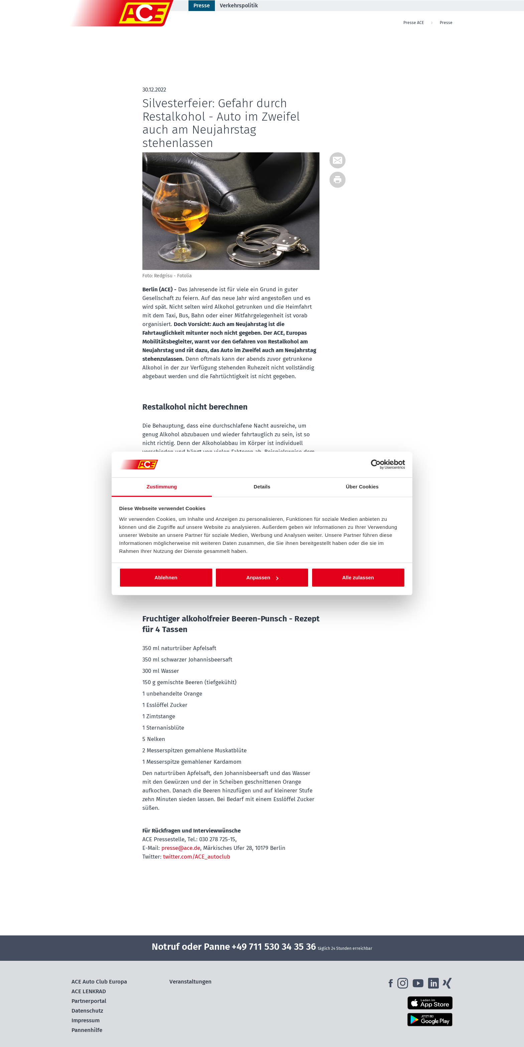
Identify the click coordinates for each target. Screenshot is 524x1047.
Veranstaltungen (190, 981)
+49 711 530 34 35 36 (274, 946)
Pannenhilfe (87, 1030)
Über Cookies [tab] (362, 486)
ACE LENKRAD (89, 991)
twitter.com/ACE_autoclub (196, 856)
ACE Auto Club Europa (99, 981)
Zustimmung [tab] (162, 486)
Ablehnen (165, 577)
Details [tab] (262, 486)
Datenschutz (87, 1010)
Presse (201, 5)
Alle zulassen (358, 577)
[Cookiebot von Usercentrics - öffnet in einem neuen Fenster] (376, 465)
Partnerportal (89, 1001)
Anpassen (262, 577)
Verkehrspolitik (239, 5)
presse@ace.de (180, 848)
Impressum (86, 1020)
